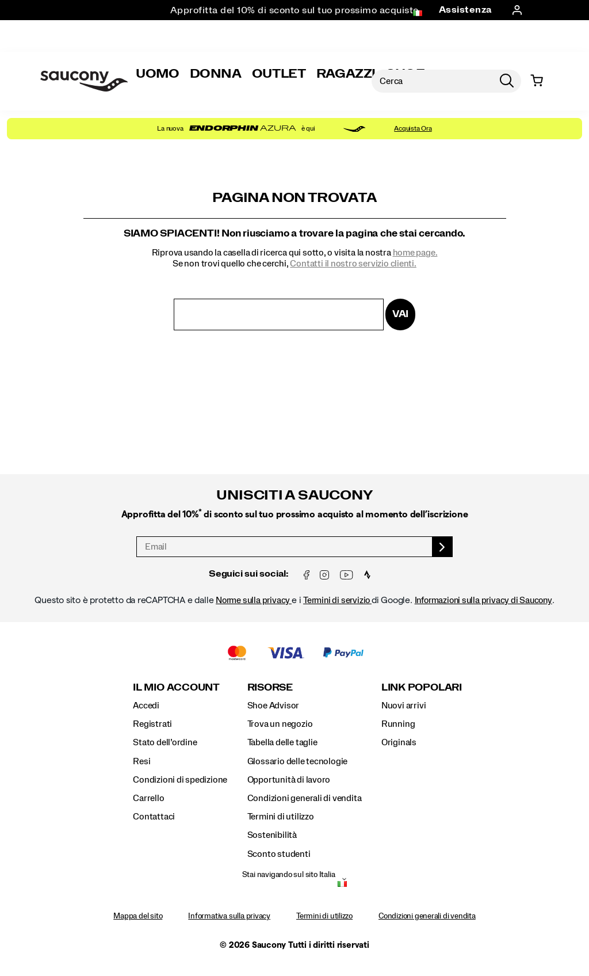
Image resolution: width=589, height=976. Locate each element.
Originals (398, 742)
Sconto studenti (279, 854)
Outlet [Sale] (279, 73)
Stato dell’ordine (165, 742)
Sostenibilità (272, 835)
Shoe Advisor (273, 705)
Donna (216, 73)
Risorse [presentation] (270, 687)
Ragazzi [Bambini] (346, 73)
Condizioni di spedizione (180, 779)
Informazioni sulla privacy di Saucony (483, 600)
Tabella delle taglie (282, 742)
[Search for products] (432, 81)
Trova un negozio (280, 724)
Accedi (146, 705)
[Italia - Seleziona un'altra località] (342, 885)
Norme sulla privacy (254, 600)
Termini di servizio (337, 600)
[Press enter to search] (506, 81)
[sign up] (443, 546)
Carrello (148, 798)
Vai (400, 314)
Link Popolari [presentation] (421, 687)
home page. (415, 252)
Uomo (157, 73)
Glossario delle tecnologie (297, 761)
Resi (141, 761)
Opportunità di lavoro (289, 779)
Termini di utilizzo (280, 816)
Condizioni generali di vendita (304, 798)
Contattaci (154, 816)
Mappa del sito (137, 916)
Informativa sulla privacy (229, 916)
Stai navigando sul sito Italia (288, 875)
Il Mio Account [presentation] (176, 687)
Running (398, 724)
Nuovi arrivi (403, 705)
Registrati (152, 724)
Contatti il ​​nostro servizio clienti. (353, 263)
